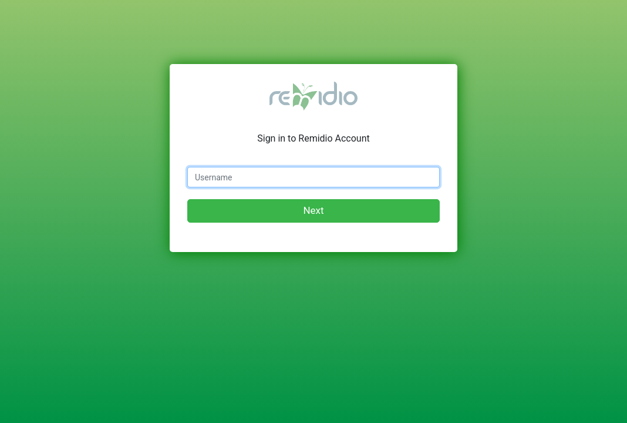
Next (313, 210)
